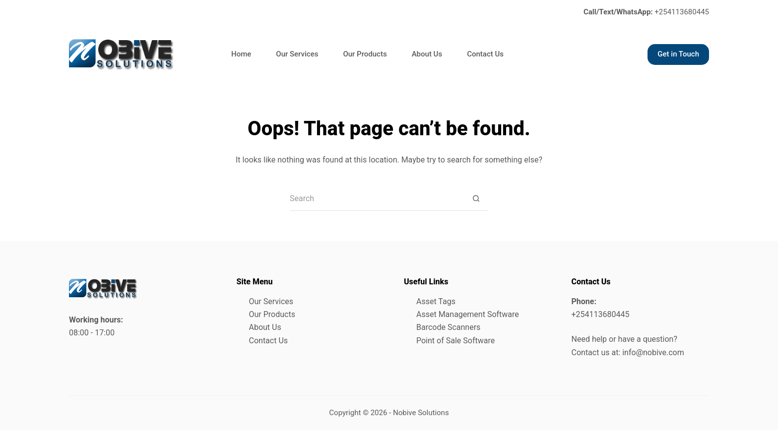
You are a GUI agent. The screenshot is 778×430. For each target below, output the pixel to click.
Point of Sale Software (455, 340)
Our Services (297, 54)
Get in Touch (678, 54)
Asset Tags (435, 301)
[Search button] (475, 198)
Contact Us (485, 54)
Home (241, 54)
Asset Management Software (467, 314)
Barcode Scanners (448, 327)
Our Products (365, 54)
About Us (427, 54)
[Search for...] (376, 198)
